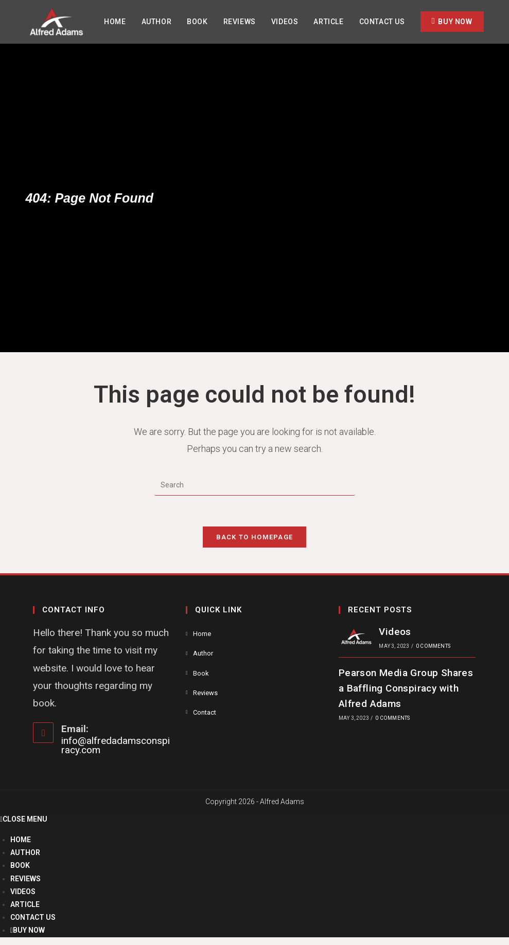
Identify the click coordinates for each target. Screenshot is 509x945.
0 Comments (433, 646)
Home (202, 634)
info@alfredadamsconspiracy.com (115, 745)
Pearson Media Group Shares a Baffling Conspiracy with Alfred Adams (406, 688)
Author (203, 653)
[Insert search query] (254, 485)
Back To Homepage (254, 537)
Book (201, 673)
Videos (395, 632)
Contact (204, 712)
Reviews (205, 693)
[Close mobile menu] (23, 819)
